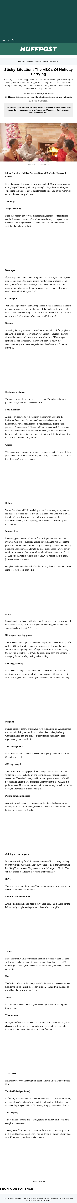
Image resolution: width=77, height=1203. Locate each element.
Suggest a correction (38, 1162)
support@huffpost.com (44, 1181)
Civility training (25, 1157)
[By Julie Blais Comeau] (39, 94)
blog (37, 1153)
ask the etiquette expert (19, 1153)
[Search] (13, 39)
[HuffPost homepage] (31, 1202)
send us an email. (42, 113)
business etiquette (52, 1153)
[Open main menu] (3, 39)
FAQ (29, 1181)
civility (10, 1157)
